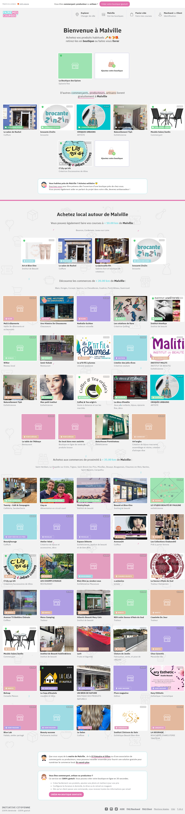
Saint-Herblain (42, 467)
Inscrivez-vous (55, 186)
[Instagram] (111, 809)
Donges (64, 288)
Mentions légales (161, 809)
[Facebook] (106, 809)
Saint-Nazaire (87, 470)
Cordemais (89, 230)
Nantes (146, 467)
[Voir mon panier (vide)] (140, 14)
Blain (57, 288)
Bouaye (109, 467)
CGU (173, 809)
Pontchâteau (113, 288)
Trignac (73, 467)
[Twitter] (116, 809)
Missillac (101, 467)
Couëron (103, 288)
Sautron (79, 288)
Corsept (71, 288)
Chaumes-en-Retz (133, 467)
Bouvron (79, 230)
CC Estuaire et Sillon (100, 756)
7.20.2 (180, 809)
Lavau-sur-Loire (102, 230)
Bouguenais (119, 467)
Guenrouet (125, 288)
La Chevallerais (91, 288)
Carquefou (99, 470)
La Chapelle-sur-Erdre (59, 467)
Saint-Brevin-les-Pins (87, 467)
